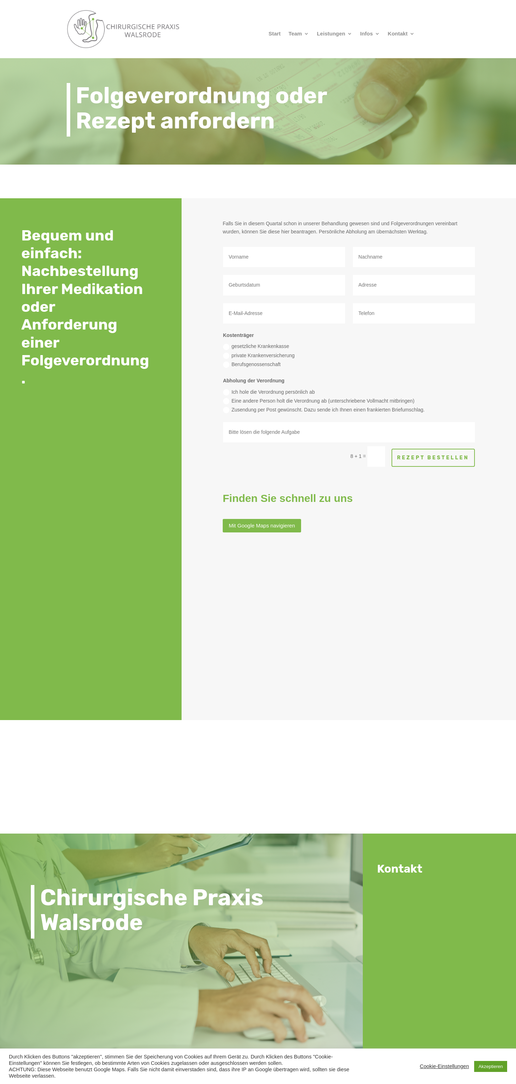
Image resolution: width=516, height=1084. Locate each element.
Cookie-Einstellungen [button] (444, 1066)
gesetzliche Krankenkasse (256, 346)
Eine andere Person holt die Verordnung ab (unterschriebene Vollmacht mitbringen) (319, 401)
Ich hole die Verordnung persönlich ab (269, 392)
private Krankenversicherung (259, 356)
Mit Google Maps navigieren (262, 525)
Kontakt (397, 34)
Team (295, 34)
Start (274, 34)
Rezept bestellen (433, 458)
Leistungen (331, 34)
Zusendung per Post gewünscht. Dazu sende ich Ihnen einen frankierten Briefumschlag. (324, 410)
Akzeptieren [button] (490, 1066)
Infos (366, 34)
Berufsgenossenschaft (252, 364)
